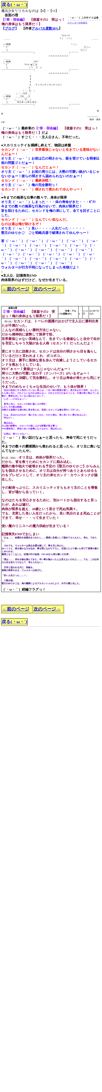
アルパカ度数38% (45, 28)
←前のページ (15, 288)
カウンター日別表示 (77, 23)
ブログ (10, 28)
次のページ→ (47, 288)
